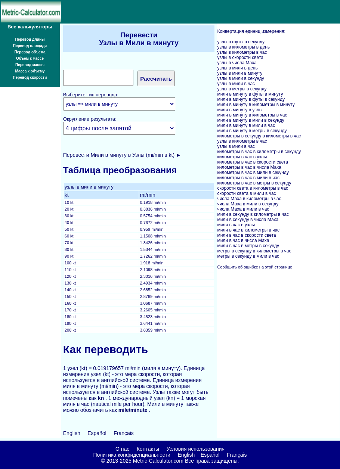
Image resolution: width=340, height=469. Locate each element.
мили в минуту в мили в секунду (250, 120)
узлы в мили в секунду (240, 78)
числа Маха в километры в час (249, 198)
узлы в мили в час (236, 83)
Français (124, 433)
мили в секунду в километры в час (252, 214)
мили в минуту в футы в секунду (251, 99)
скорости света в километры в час (252, 188)
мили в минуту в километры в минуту (255, 104)
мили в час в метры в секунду (248, 245)
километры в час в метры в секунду (254, 183)
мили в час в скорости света (246, 235)
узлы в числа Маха (236, 62)
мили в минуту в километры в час (252, 115)
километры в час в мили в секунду (252, 172)
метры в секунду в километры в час (254, 251)
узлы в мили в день (237, 68)
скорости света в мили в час (246, 193)
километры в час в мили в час (248, 177)
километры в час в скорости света (252, 162)
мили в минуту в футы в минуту (250, 94)
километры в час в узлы (242, 156)
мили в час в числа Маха (243, 240)
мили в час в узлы (236, 224)
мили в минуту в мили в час (246, 125)
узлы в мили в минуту (239, 73)
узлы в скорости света (240, 57)
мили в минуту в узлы (239, 109)
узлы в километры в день (243, 47)
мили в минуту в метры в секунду (252, 130)
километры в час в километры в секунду (259, 151)
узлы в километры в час (242, 52)
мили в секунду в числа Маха (247, 219)
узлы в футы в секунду (241, 41)
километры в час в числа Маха (249, 167)
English (71, 433)
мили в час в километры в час (248, 230)
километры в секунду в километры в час (259, 136)
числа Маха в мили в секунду (247, 203)
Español (96, 433)
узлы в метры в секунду (241, 88)
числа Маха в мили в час (243, 209)
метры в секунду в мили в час (248, 256)
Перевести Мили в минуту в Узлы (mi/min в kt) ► (122, 155)
